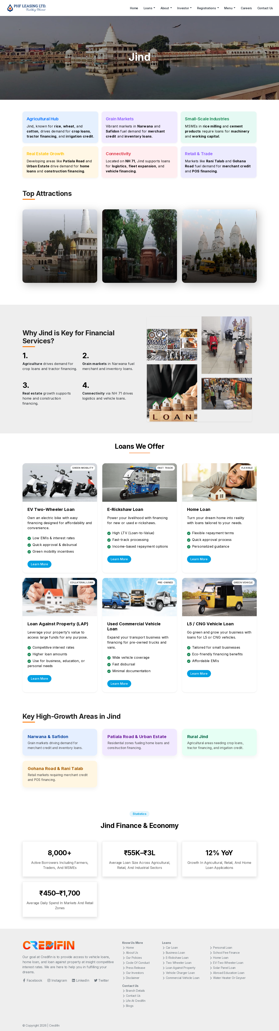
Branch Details (133, 990)
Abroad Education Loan (226, 973)
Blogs (128, 1005)
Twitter (101, 980)
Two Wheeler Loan (176, 962)
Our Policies (132, 957)
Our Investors (133, 973)
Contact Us (265, 8)
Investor (183, 8)
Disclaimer (131, 978)
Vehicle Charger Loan (178, 973)
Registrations (206, 8)
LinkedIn (80, 980)
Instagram (57, 980)
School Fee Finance (224, 952)
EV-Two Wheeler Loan (226, 962)
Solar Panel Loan (222, 967)
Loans (148, 8)
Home (134, 8)
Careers (246, 8)
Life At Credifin (133, 1000)
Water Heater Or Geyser (227, 978)
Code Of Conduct (136, 962)
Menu (228, 8)
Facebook (32, 980)
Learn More (39, 564)
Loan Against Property (178, 967)
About (165, 8)
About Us (130, 952)
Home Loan (218, 957)
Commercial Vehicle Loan (180, 978)
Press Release (133, 967)
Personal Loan (220, 947)
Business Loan (173, 952)
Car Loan (170, 947)
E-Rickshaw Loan (175, 957)
